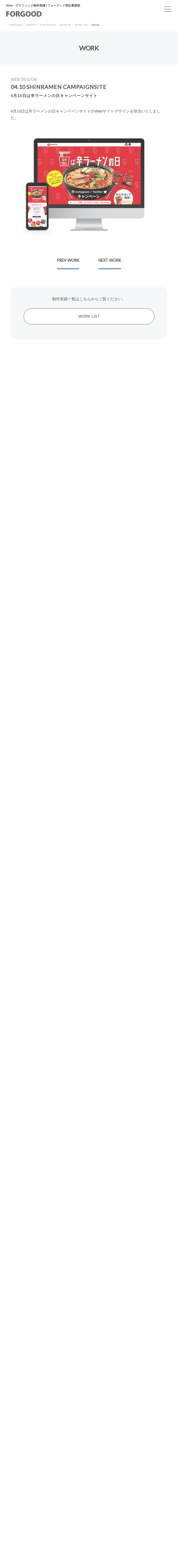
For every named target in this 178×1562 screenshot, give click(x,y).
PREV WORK (68, 260)
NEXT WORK (109, 260)
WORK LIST (89, 316)
